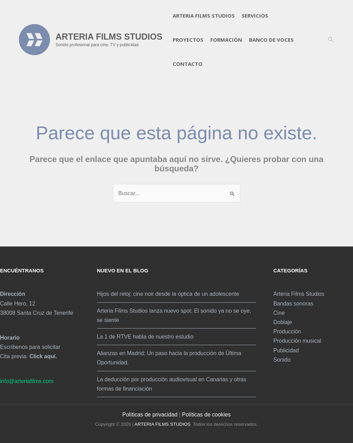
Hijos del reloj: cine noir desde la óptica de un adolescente (168, 294)
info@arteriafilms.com (26, 381)
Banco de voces (271, 39)
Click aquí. (43, 356)
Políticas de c (198, 414)
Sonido (282, 360)
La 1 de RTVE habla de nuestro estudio (145, 337)
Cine (279, 313)
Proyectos (188, 39)
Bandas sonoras (293, 303)
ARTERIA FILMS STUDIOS (109, 36)
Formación (226, 39)
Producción (287, 331)
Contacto (187, 63)
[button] (331, 39)
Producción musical (297, 341)
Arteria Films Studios (204, 15)
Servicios (255, 15)
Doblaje (282, 322)
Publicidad (286, 350)
